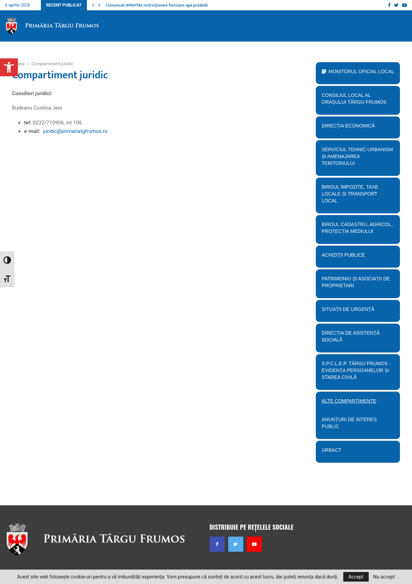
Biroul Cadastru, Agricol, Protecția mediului (356, 230)
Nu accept (384, 576)
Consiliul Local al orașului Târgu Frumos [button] (356, 101)
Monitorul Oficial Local (361, 71)
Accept (356, 577)
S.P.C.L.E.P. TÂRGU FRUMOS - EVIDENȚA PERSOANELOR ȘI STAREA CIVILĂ (356, 373)
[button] (9, 67)
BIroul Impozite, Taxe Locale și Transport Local (356, 196)
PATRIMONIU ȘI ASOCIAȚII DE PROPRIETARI (356, 284)
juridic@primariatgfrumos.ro (75, 131)
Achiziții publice (356, 257)
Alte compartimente (356, 403)
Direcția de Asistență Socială (356, 338)
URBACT (332, 450)
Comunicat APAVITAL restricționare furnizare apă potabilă (156, 5)
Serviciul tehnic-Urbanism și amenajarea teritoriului (356, 159)
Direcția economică (356, 128)
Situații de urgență (356, 311)
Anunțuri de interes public (349, 423)
